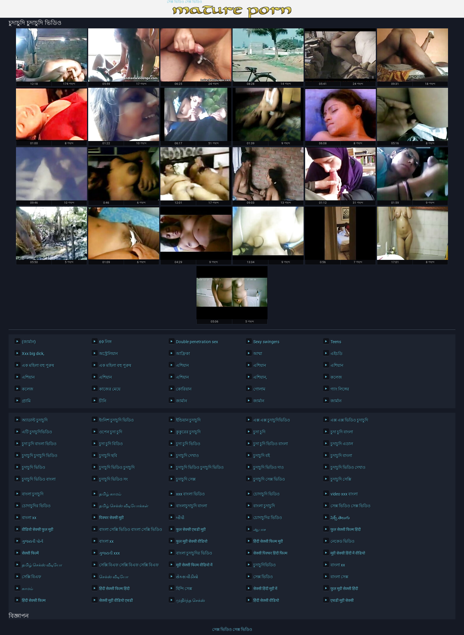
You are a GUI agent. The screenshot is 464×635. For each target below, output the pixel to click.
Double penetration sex (197, 341)
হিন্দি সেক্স (184, 588)
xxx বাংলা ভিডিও (190, 494)
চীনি (102, 401)
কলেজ (336, 377)
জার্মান (181, 401)
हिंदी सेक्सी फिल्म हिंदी (114, 588)
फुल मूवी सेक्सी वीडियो (191, 541)
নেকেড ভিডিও (343, 541)
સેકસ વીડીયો (187, 576)
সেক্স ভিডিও (263, 576)
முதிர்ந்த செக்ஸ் (190, 600)
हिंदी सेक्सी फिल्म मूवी (268, 541)
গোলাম (259, 389)
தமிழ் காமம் (110, 494)
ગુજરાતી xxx (109, 553)
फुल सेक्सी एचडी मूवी (191, 529)
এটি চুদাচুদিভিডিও (37, 432)
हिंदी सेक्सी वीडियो (266, 600)
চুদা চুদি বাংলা (342, 432)
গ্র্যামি (26, 401)
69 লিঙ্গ (105, 341)
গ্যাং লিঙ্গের (340, 389)
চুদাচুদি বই (261, 455)
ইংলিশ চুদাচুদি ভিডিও (116, 420)
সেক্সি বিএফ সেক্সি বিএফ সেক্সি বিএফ (129, 565)
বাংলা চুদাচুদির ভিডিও (194, 553)
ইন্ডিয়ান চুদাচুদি (188, 420)
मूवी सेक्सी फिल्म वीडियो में (194, 565)
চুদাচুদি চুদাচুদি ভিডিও (39, 455)
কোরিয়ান (183, 389)
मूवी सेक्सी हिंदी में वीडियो (348, 553)
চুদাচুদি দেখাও (187, 455)
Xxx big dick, (33, 353)
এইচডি (336, 353)
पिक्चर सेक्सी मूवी (111, 517)
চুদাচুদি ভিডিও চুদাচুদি (117, 467)
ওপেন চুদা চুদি (110, 432)
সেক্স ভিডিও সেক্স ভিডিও (184, 2)
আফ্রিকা (183, 353)
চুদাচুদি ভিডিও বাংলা (39, 479)
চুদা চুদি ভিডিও (188, 443)
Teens (336, 341)
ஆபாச (259, 529)
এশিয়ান (182, 365)
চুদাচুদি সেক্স (186, 479)
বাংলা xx (29, 517)
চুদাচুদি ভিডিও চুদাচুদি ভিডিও (200, 467)
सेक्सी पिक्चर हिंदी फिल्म (270, 553)
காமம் (27, 588)
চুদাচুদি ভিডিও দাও (268, 467)
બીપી (180, 517)
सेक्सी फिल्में (30, 553)
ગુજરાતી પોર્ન (32, 541)
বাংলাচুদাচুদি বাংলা (191, 505)
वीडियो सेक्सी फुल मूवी (37, 529)
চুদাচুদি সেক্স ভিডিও (269, 479)
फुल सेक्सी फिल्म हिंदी (346, 529)
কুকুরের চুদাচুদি (188, 432)
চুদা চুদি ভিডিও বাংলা (270, 443)
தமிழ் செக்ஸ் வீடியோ (42, 565)
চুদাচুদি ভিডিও (33, 467)
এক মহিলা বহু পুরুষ (38, 365)
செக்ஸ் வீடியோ (113, 576)
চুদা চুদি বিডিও (111, 443)
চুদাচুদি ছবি (108, 455)
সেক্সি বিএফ (31, 576)
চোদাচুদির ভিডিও (36, 505)
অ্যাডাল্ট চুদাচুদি (35, 420)
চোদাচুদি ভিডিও (266, 494)
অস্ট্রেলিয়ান (108, 353)
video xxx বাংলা (344, 494)
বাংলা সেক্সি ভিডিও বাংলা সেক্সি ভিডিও (129, 529)
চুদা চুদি (259, 432)
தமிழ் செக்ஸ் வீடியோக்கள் (124, 505)
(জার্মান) (29, 341)
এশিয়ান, (260, 377)
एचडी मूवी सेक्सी (342, 600)
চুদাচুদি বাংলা (341, 455)
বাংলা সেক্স (339, 576)
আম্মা (257, 353)
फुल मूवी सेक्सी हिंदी (344, 588)
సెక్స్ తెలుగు (340, 517)
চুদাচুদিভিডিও (264, 565)
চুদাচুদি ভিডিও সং (113, 479)
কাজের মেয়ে (109, 389)
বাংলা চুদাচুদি (33, 494)
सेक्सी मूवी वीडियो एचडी (116, 600)
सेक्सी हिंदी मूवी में (265, 588)
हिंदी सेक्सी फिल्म (34, 600)
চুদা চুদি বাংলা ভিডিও (39, 443)
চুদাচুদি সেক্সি (341, 479)
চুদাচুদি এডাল (342, 443)
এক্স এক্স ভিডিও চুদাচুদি (349, 420)
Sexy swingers (266, 341)
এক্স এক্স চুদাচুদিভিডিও (271, 420)
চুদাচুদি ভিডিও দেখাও (348, 467)
